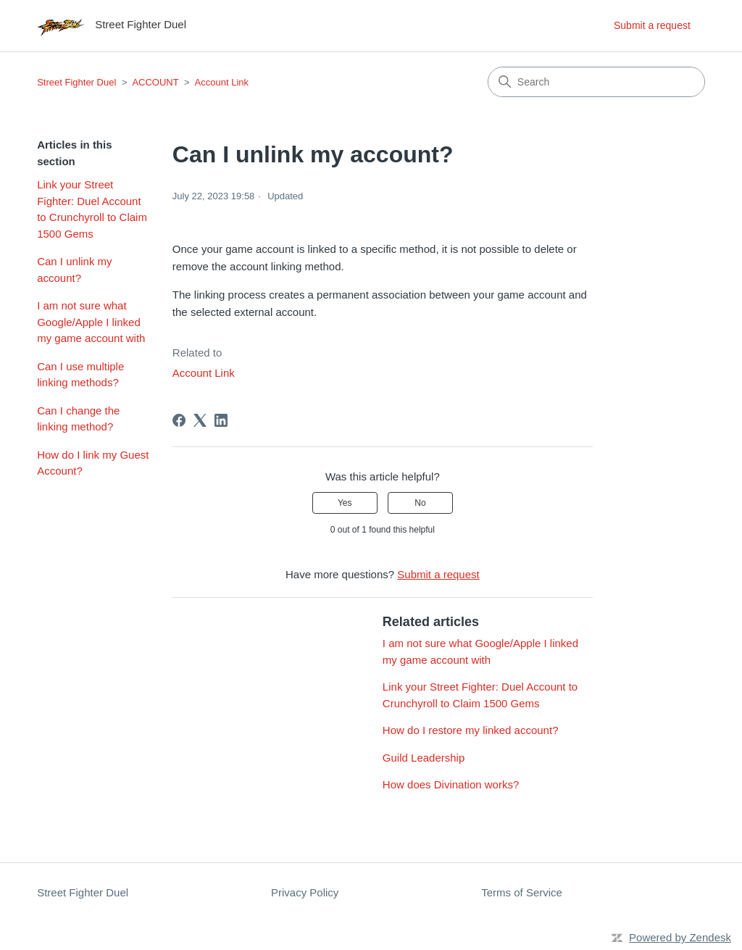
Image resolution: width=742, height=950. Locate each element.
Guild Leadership (423, 757)
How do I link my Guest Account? (93, 463)
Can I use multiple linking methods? (80, 374)
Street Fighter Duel (76, 82)
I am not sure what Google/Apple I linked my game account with (91, 321)
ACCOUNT (155, 82)
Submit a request (652, 25)
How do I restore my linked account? (471, 730)
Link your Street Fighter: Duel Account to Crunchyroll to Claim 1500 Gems (92, 209)
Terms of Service (521, 892)
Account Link (222, 82)
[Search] (596, 81)
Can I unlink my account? (74, 269)
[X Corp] (200, 420)
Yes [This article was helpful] (345, 503)
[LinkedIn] (221, 420)
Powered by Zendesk (680, 937)
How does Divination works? (451, 784)
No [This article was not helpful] (419, 503)
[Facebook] (179, 420)
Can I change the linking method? (78, 418)
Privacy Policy (304, 892)
